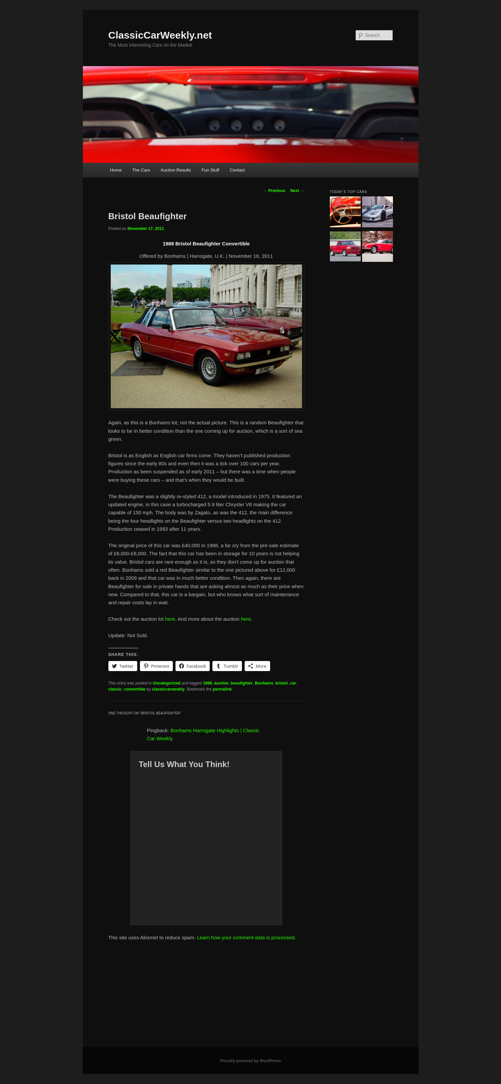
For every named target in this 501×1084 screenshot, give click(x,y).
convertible (134, 689)
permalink (222, 689)
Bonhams (264, 683)
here (170, 619)
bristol (281, 683)
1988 (207, 683)
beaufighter (241, 683)
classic (115, 689)
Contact (237, 170)
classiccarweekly (168, 689)
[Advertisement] (250, 997)
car (293, 683)
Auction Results (176, 170)
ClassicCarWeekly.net (160, 35)
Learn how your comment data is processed (246, 937)
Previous (274, 190)
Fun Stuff (210, 170)
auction (221, 683)
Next (297, 190)
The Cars (141, 170)
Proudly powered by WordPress (250, 1060)
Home (116, 170)
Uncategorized (167, 683)
